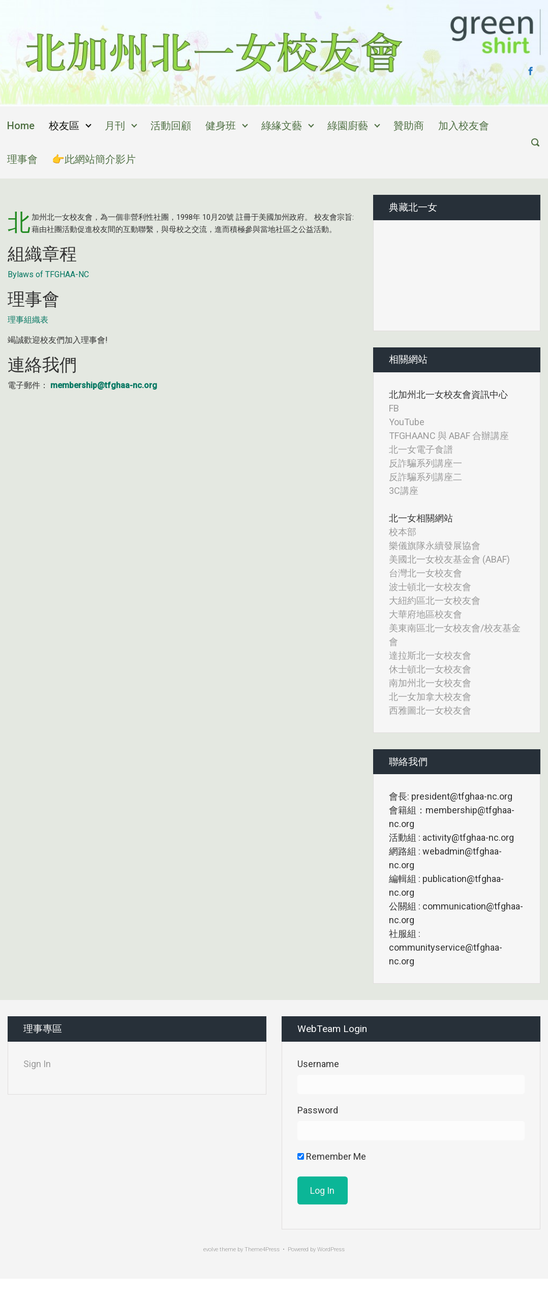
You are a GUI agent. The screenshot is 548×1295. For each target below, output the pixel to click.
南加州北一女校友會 (430, 683)
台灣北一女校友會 (425, 573)
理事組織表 (28, 320)
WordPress (331, 1249)
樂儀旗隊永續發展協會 (434, 545)
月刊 (115, 126)
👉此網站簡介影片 (94, 159)
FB (394, 408)
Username (318, 1063)
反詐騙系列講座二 (425, 477)
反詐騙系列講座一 (425, 463)
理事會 (22, 159)
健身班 (220, 126)
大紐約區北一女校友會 (434, 600)
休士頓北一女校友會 (430, 669)
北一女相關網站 (421, 518)
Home (21, 126)
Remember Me (331, 1156)
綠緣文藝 (281, 126)
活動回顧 (170, 126)
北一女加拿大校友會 (430, 696)
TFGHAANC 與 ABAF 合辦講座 (449, 435)
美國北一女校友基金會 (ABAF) (449, 559)
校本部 (402, 531)
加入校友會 (463, 126)
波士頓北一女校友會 (430, 586)
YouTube (406, 422)
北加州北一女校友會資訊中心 (448, 394)
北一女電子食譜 (421, 449)
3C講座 (403, 490)
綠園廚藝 (347, 126)
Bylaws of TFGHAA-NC (48, 274)
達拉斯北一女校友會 (430, 655)
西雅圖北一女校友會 (430, 710)
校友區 (64, 126)
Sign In (37, 1063)
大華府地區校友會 (425, 614)
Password (317, 1110)
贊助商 (408, 126)
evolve (210, 1249)
